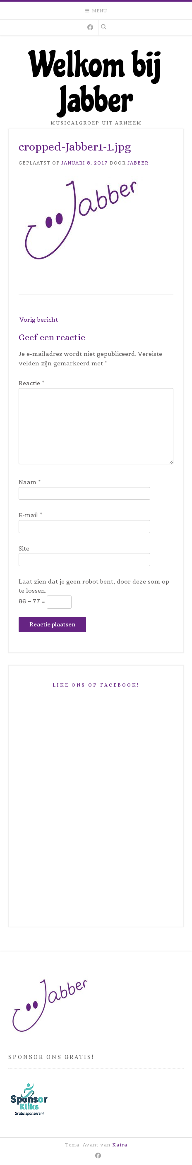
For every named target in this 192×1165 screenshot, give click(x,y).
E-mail (30, 515)
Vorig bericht (38, 319)
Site (24, 548)
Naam (30, 482)
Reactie (31, 383)
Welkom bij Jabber (96, 83)
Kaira (119, 1145)
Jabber (138, 163)
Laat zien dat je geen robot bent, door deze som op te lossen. (94, 586)
